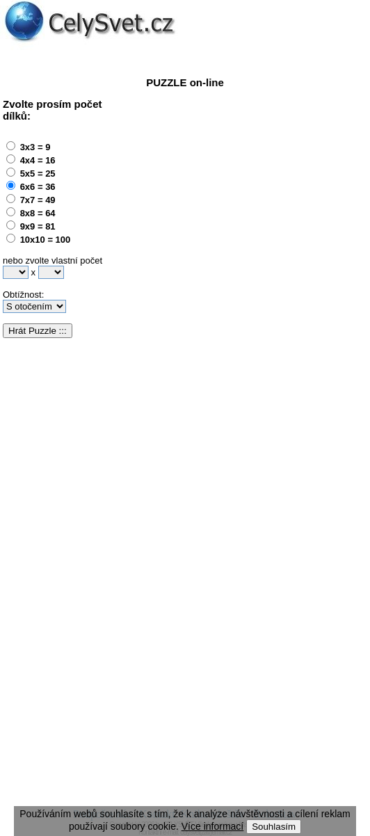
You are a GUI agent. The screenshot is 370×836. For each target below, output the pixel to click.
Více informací (212, 826)
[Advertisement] (250, 218)
